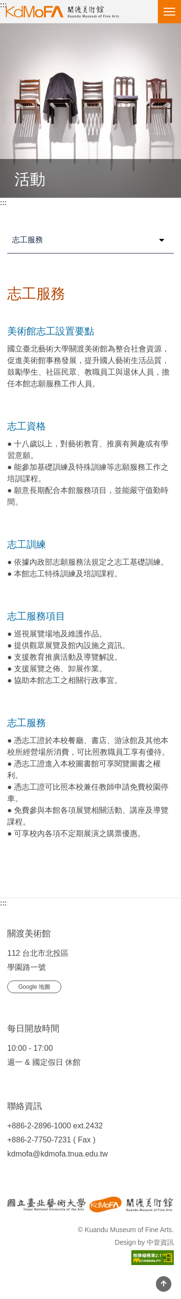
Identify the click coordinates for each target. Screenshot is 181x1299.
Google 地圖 (34, 986)
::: (3, 5)
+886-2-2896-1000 (39, 1126)
